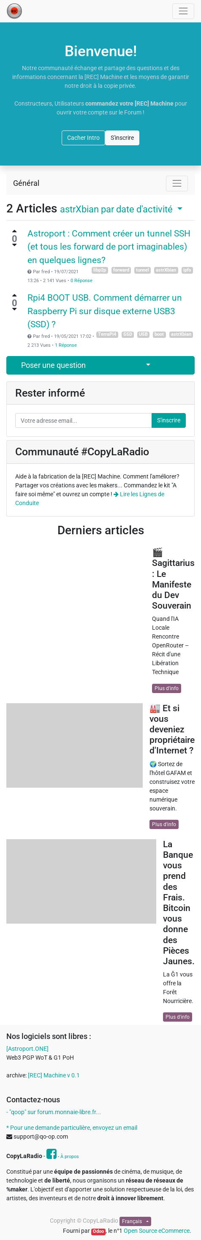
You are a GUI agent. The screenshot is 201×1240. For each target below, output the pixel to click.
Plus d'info (167, 688)
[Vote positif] (14, 231)
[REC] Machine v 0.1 (54, 1075)
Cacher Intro (83, 137)
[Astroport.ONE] (27, 1048)
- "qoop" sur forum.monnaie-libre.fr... (53, 1112)
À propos (69, 1156)
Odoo (98, 1231)
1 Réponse (66, 345)
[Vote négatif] (14, 245)
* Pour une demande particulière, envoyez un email (71, 1127)
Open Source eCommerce (157, 1230)
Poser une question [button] (53, 365)
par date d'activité (117, 209)
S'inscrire (122, 137)
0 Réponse (81, 280)
